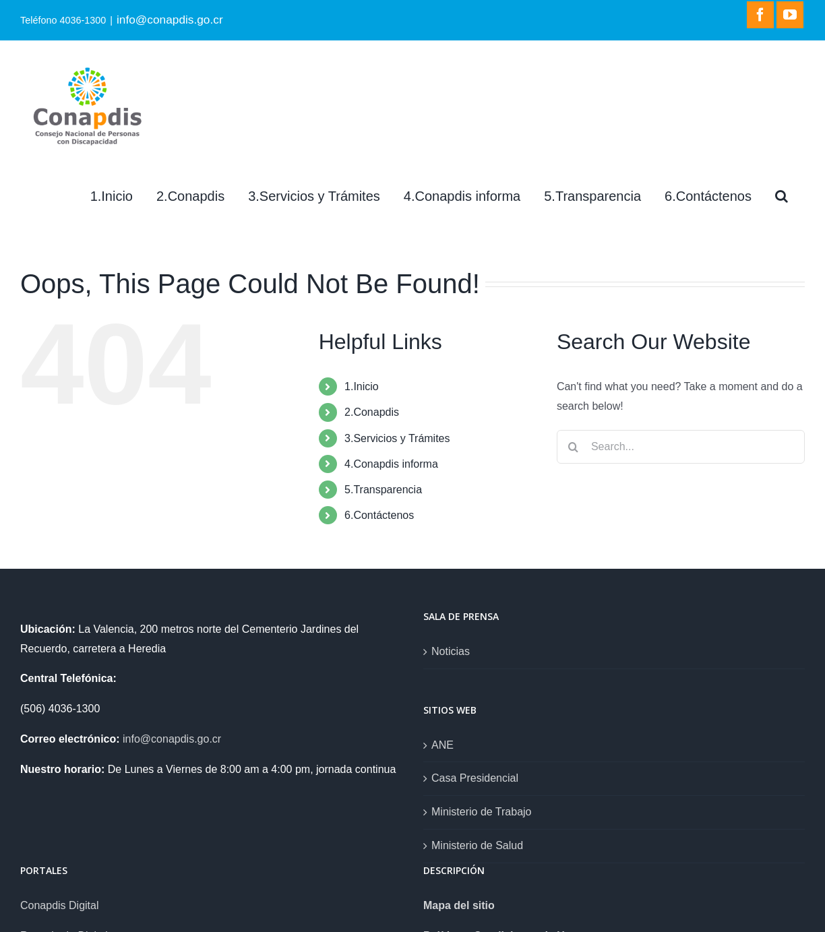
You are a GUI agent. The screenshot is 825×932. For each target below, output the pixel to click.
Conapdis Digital (59, 905)
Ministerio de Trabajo (481, 811)
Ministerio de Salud (477, 845)
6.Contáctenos (379, 515)
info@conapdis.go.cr (170, 19)
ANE (442, 745)
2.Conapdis (371, 412)
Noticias (450, 651)
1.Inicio (361, 386)
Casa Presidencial (474, 778)
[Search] (781, 196)
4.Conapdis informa (391, 464)
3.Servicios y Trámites (397, 438)
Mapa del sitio (459, 905)
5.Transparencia (383, 489)
